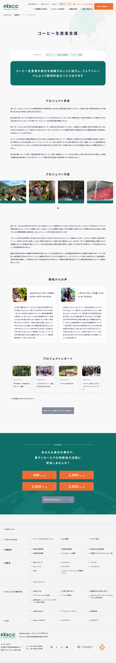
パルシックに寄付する (14, 592)
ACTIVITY (66, 620)
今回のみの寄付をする (52, 500)
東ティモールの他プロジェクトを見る (57, 411)
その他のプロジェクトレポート (23, 398)
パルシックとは (11, 539)
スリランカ (65, 562)
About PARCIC (39, 620)
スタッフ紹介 (95, 539)
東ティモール (38, 562)
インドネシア (95, 567)
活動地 (7, 563)
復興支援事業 (67, 549)
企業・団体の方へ (33, 4)
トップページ (8, 15)
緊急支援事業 (38, 549)
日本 (35, 571)
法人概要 (65, 539)
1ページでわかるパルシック (43, 539)
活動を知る (73, 9)
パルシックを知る (58, 9)
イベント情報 (66, 595)
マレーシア (37, 567)
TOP (7, 621)
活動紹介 (17, 15)
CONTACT (94, 620)
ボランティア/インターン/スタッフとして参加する (101, 596)
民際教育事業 (38, 553)
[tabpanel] (13, 191)
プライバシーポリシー (69, 611)
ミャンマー (94, 562)
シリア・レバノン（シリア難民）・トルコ (73, 572)
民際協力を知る (41, 9)
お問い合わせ (45, 4)
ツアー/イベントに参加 (41, 595)
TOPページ (9, 529)
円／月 (39, 475)
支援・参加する (87, 9)
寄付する (102, 6)
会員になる (37, 591)
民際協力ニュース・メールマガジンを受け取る (44, 601)
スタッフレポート (39, 582)
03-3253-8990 (36, 646)
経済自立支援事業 (97, 549)
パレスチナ (66, 567)
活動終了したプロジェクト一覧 (101, 553)
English (54, 4)
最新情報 (93, 611)
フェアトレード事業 (68, 553)
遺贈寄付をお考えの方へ (99, 591)
